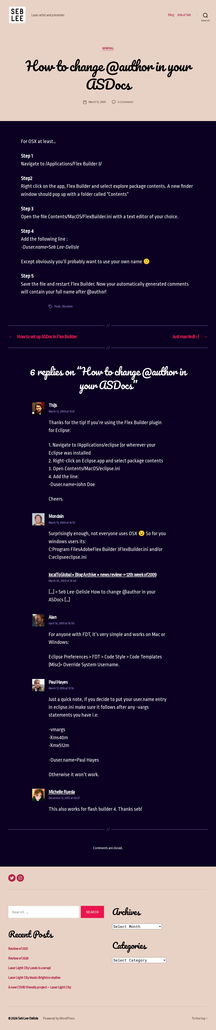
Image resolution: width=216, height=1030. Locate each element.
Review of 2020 (18, 958)
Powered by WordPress (59, 1018)
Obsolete (67, 306)
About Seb (184, 15)
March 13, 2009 (97, 102)
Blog (171, 15)
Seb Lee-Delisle (28, 1018)
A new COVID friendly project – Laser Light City (39, 987)
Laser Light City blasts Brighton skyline (34, 978)
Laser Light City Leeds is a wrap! (29, 968)
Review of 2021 (18, 949)
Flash (57, 306)
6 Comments (125, 102)
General (108, 48)
